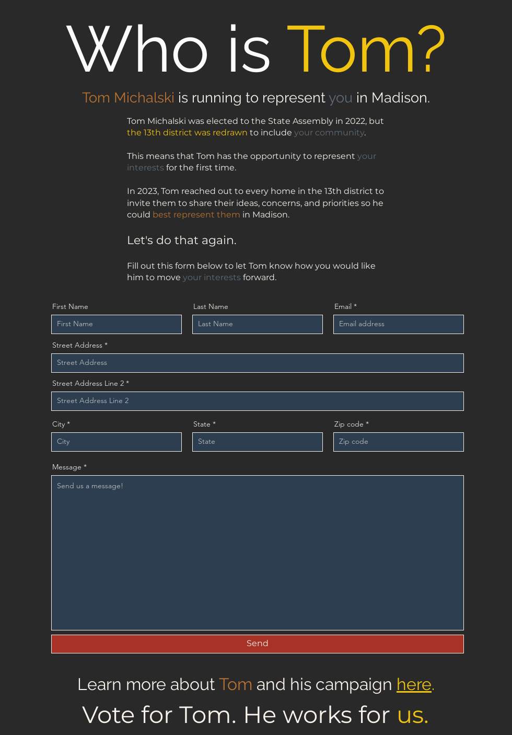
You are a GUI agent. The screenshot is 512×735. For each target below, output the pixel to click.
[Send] (257, 644)
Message (67, 466)
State (202, 424)
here (414, 684)
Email (343, 306)
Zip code (349, 424)
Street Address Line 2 (88, 383)
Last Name (210, 306)
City (58, 424)
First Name (70, 306)
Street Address (77, 345)
